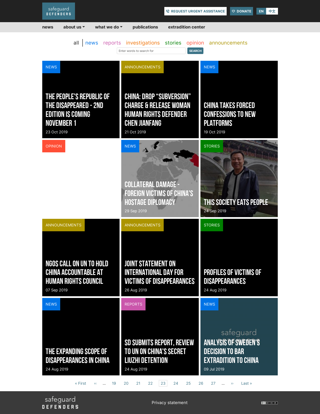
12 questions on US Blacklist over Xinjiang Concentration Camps (77, 193)
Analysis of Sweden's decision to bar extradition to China (232, 351)
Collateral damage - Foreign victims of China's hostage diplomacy (159, 193)
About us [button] (72, 27)
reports (112, 43)
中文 (272, 11)
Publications (145, 27)
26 (201, 383)
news (91, 43)
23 (164, 383)
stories (173, 43)
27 (214, 383)
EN (261, 11)
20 (127, 383)
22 (151, 383)
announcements (228, 43)
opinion (195, 43)
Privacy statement (170, 402)
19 (115, 383)
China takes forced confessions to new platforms (230, 114)
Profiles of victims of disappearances (232, 276)
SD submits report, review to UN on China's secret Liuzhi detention (159, 351)
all (76, 43)
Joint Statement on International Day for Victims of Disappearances (160, 272)
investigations (143, 43)
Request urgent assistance (198, 11)
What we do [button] (107, 27)
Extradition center (186, 27)
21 (139, 383)
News (47, 27)
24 (176, 383)
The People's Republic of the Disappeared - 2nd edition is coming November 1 (78, 109)
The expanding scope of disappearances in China (77, 356)
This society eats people (236, 202)
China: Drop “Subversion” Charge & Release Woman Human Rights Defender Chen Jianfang (158, 109)
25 (189, 383)
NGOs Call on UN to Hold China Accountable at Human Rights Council (77, 272)
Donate (244, 11)
